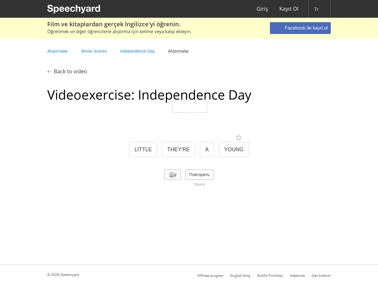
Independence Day (137, 51)
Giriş (262, 9)
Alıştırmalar (57, 51)
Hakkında (297, 276)
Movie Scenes (94, 51)
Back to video (70, 71)
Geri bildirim (321, 276)
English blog (240, 276)
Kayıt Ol (289, 9)
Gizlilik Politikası (270, 276)
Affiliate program (210, 276)
